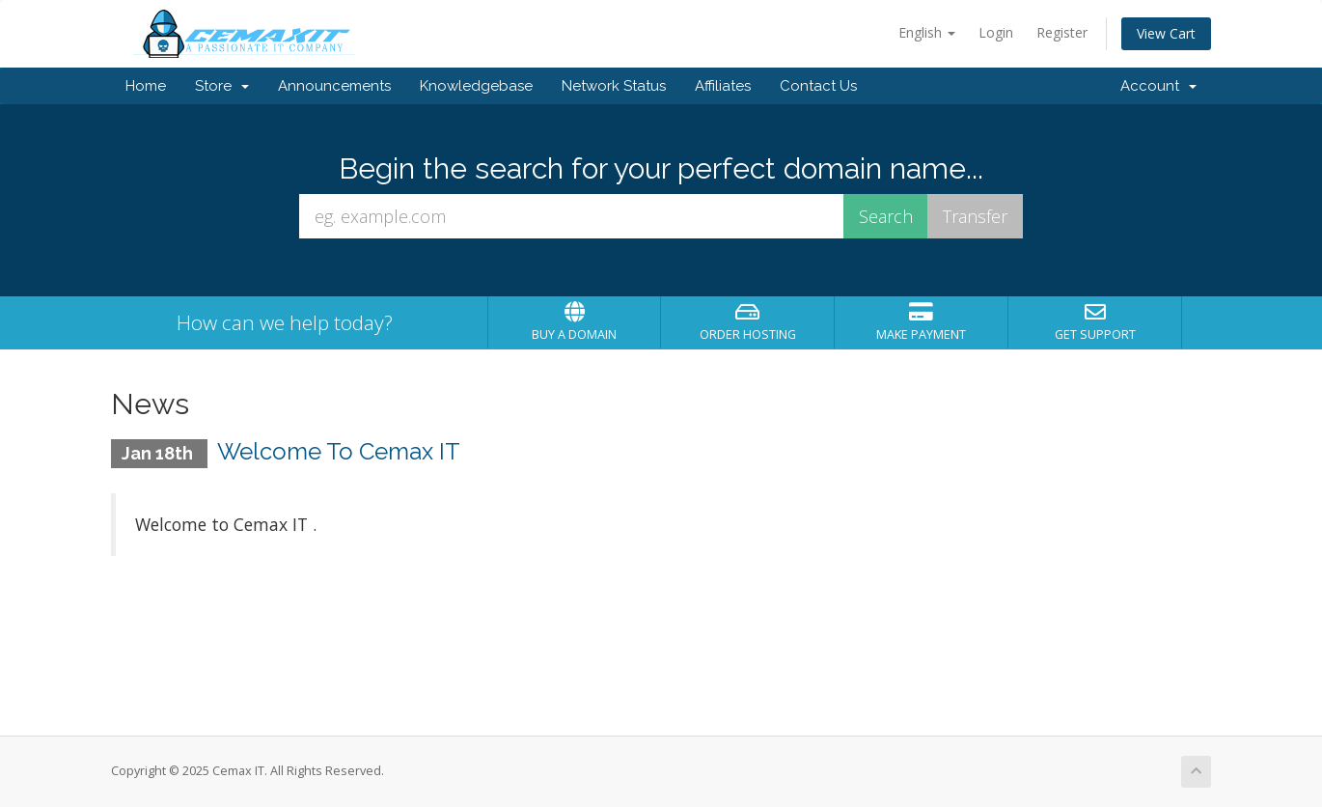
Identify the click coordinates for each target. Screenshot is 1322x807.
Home (145, 86)
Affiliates (723, 86)
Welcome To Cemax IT (338, 451)
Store (222, 86)
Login (995, 32)
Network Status (614, 86)
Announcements (334, 86)
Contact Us (818, 86)
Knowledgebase (476, 86)
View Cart (1166, 33)
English (926, 32)
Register (1062, 32)
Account (1158, 86)
